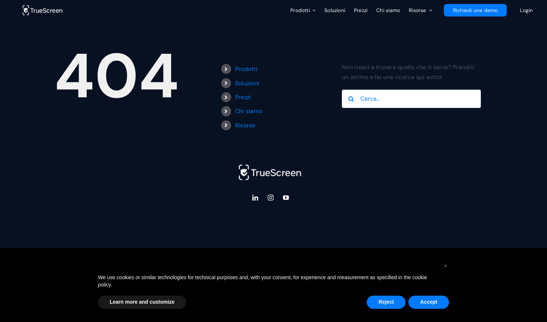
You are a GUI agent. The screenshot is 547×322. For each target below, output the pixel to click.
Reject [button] (386, 302)
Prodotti (246, 69)
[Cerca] (351, 99)
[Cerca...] (411, 99)
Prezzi (243, 97)
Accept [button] (428, 302)
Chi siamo (248, 111)
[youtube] (286, 197)
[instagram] (270, 197)
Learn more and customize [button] (142, 302)
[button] (445, 265)
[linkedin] (255, 197)
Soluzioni (247, 83)
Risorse (245, 125)
